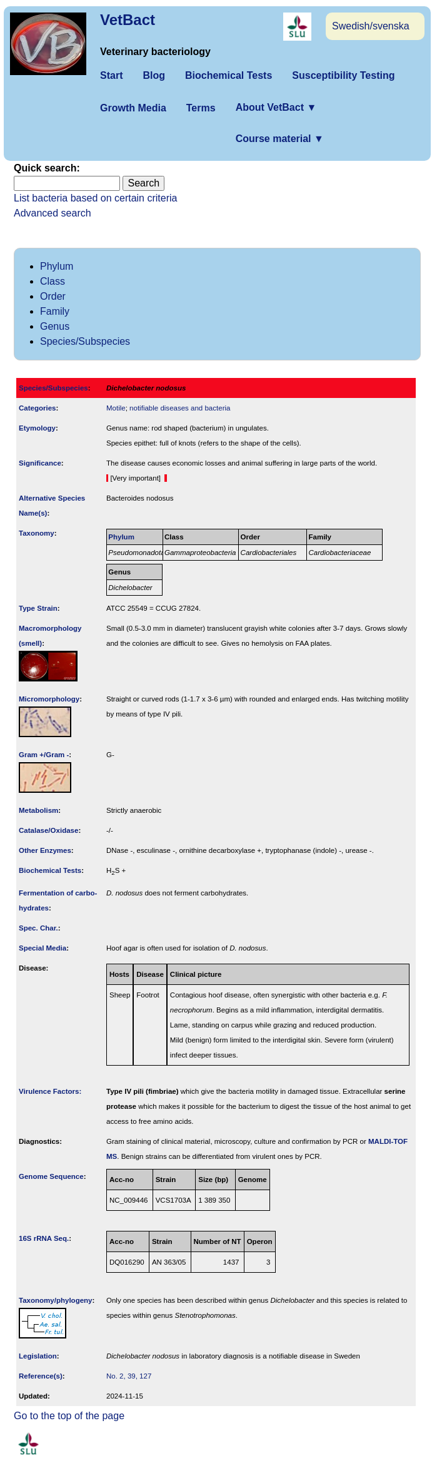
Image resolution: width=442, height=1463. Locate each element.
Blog (154, 75)
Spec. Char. (38, 928)
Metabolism (38, 810)
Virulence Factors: (50, 1091)
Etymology (37, 428)
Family (54, 311)
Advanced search (52, 213)
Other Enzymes (45, 850)
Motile (116, 408)
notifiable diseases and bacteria (179, 408)
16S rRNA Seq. (44, 1238)
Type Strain (38, 608)
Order (53, 296)
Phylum (56, 266)
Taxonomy (36, 533)
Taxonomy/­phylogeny (56, 1300)
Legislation (38, 1356)
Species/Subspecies (85, 341)
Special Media (42, 948)
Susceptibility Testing (343, 75)
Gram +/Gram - (44, 754)
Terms (201, 108)
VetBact (127, 19)
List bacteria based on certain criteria (95, 198)
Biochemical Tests (228, 75)
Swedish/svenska (370, 26)
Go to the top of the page (69, 1415)
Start (111, 75)
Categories (37, 408)
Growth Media (133, 108)
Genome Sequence (51, 1176)
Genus (54, 326)
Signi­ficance (40, 463)
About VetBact (276, 107)
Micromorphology (49, 699)
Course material (280, 138)
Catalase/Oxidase (48, 830)
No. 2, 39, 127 (128, 1376)
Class (52, 281)
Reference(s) (41, 1376)
